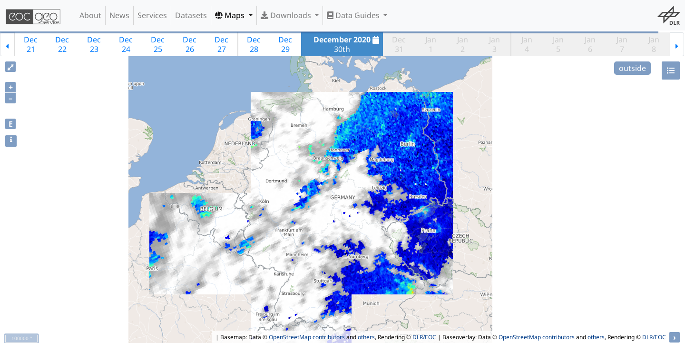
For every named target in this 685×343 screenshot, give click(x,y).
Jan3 (494, 44)
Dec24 (126, 44)
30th (347, 44)
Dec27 (221, 44)
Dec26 (189, 44)
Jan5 (558, 44)
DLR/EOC (424, 337)
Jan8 (653, 44)
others (366, 337)
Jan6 (590, 44)
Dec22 (62, 44)
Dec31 (399, 44)
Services (152, 15)
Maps (230, 15)
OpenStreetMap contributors (307, 337)
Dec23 (94, 44)
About (90, 15)
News (119, 15)
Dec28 (254, 44)
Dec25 (158, 44)
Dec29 (285, 44)
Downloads (287, 15)
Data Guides (354, 15)
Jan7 (621, 44)
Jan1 (430, 44)
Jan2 (462, 44)
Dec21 (31, 44)
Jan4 (526, 44)
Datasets (191, 15)
